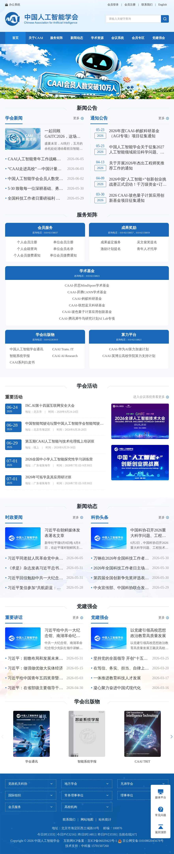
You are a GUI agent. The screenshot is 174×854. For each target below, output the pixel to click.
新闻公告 (87, 108)
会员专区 (138, 38)
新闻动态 (76, 38)
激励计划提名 (111, 249)
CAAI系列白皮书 (22, 362)
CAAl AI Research (65, 356)
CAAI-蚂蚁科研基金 (87, 299)
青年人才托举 (147, 249)
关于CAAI (36, 38)
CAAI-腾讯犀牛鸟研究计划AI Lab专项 (87, 318)
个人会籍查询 (27, 249)
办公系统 (12, 4)
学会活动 (87, 386)
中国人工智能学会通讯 (26, 349)
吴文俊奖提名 (147, 242)
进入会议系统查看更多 (151, 396)
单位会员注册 (63, 242)
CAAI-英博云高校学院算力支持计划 (128, 356)
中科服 (86, 846)
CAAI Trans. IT (63, 349)
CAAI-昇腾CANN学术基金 (86, 292)
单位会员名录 (63, 249)
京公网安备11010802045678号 (142, 840)
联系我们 (146, 4)
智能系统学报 (20, 356)
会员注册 (130, 4)
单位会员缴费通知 (63, 255)
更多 (78, 118)
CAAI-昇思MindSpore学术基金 (87, 285)
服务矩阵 (56, 38)
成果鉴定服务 (111, 242)
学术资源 (97, 38)
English (162, 4)
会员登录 (113, 4)
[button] (81, 94)
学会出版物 (87, 702)
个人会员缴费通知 (27, 255)
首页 (15, 38)
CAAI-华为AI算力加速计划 (129, 349)
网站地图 (87, 819)
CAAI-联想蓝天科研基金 (87, 305)
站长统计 (105, 819)
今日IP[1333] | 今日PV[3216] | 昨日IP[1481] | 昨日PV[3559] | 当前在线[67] (87, 834)
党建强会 (158, 38)
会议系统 (117, 38)
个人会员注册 (27, 242)
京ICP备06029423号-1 (102, 840)
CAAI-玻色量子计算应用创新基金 (87, 312)
